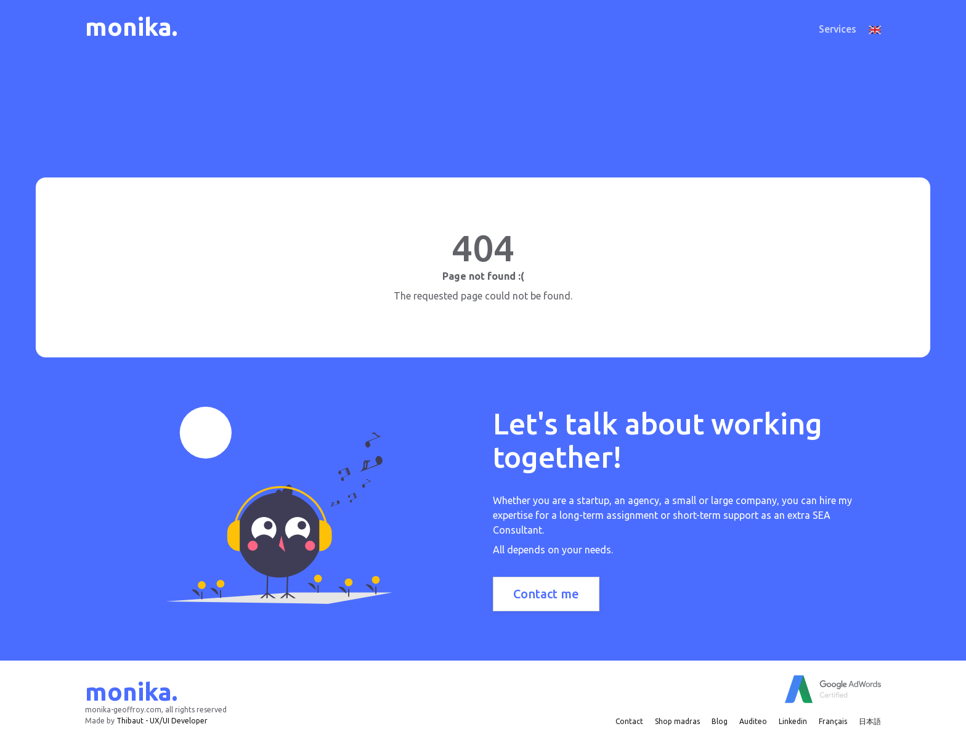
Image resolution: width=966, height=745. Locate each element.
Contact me (546, 594)
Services (837, 29)
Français (833, 721)
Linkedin (793, 721)
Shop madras (677, 721)
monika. (131, 27)
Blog (720, 721)
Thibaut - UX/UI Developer (162, 721)
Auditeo (753, 721)
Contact (629, 721)
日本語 (870, 721)
